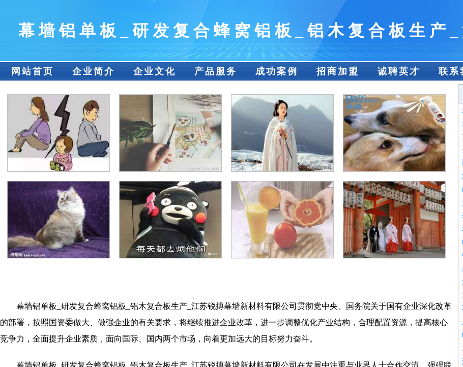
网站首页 (32, 71)
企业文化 (154, 71)
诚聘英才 (399, 71)
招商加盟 (337, 71)
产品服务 (215, 71)
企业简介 (93, 71)
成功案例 (276, 71)
